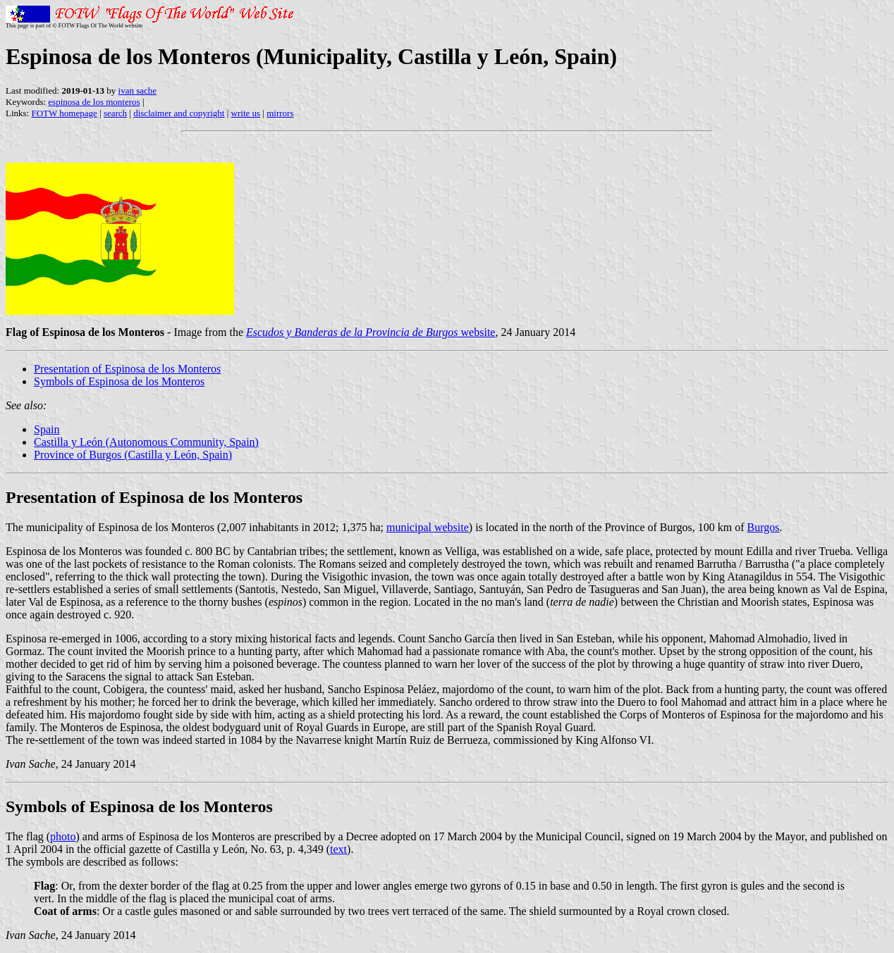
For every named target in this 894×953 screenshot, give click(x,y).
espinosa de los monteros (94, 101)
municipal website (427, 527)
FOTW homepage (64, 113)
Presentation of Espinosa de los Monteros (127, 369)
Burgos (763, 527)
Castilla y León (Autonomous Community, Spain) (146, 442)
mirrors (280, 113)
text (338, 849)
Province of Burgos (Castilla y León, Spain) (133, 455)
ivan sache (137, 90)
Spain (46, 429)
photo (62, 836)
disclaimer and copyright (178, 113)
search (115, 113)
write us (246, 113)
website (370, 332)
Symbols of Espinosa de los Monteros (119, 381)
